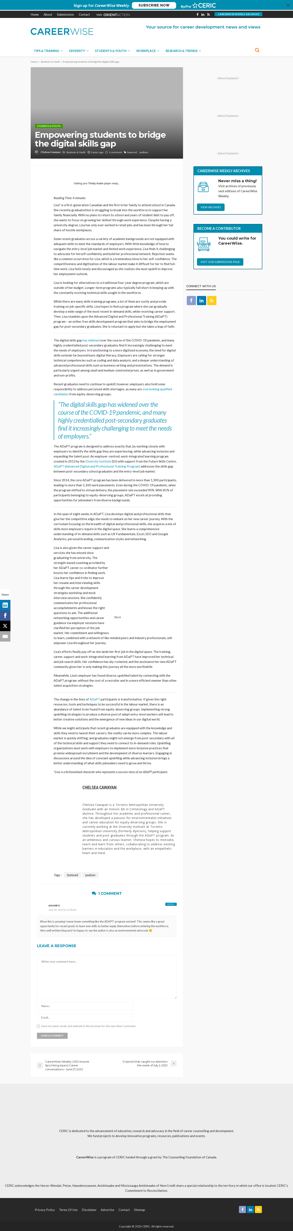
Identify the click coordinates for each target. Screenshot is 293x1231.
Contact (84, 14)
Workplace (146, 51)
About (48, 14)
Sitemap (139, 1209)
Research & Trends (181, 51)
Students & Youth (110, 51)
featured (132, 152)
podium (144, 152)
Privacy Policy (45, 1209)
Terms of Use (68, 1209)
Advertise (107, 1209)
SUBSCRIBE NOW (154, 5)
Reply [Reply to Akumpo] (171, 903)
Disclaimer (89, 1209)
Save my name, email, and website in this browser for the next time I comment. (88, 1025)
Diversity (77, 51)
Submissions (65, 14)
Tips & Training (46, 51)
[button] (146, 5)
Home (35, 14)
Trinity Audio (96, 183)
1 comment (115, 152)
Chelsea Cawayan (50, 152)
